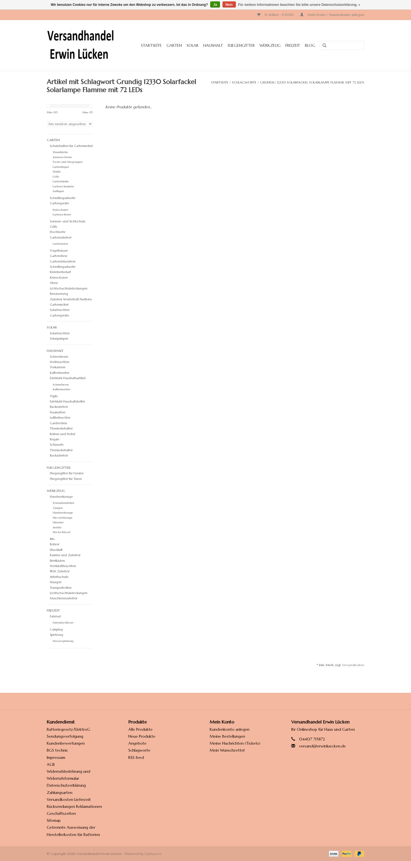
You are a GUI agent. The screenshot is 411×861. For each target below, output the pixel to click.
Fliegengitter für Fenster (67, 473)
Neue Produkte (141, 736)
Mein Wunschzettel (227, 750)
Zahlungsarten (59, 792)
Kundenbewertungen (66, 743)
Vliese (54, 283)
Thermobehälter (61, 428)
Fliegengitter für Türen (66, 479)
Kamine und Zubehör (65, 555)
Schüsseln (56, 445)
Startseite (151, 45)
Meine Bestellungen (227, 736)
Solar (193, 45)
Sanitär (57, 527)
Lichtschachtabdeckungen (68, 288)
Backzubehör (59, 407)
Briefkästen (57, 561)
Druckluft (56, 550)
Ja (215, 5)
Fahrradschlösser (63, 622)
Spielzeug (56, 635)
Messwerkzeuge (62, 517)
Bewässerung (59, 294)
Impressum (56, 757)
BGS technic (57, 750)
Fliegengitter (241, 45)
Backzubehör (59, 455)
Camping (56, 629)
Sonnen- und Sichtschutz (67, 221)
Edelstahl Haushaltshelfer (67, 401)
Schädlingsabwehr (62, 198)
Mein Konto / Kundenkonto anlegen (332, 15)
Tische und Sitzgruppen (68, 162)
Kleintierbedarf (60, 272)
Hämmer (58, 522)
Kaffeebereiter (59, 373)
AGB (51, 764)
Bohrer (54, 544)
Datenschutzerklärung (66, 785)
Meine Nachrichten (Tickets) (235, 743)
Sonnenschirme (62, 157)
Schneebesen (59, 357)
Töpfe (54, 396)
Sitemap (54, 820)
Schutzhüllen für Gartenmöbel (71, 146)
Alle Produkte (140, 729)
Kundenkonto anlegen (229, 729)
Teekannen (57, 367)
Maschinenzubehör (63, 598)
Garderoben (58, 423)
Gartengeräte (59, 203)
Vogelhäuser (59, 250)
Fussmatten (57, 412)
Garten (174, 45)
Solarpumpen (59, 338)
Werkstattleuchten (63, 566)
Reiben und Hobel (62, 434)
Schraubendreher (63, 503)
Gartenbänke (61, 181)
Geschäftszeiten (61, 813)
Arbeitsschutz (59, 577)
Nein (229, 5)
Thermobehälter (61, 450)
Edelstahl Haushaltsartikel (67, 378)
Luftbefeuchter (60, 418)
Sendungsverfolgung (65, 736)
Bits (52, 539)
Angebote (137, 743)
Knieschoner (60, 210)
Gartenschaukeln (63, 186)
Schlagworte (244, 82)
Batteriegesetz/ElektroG (68, 729)
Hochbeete (57, 232)
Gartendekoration (62, 261)
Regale (54, 439)
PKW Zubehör (60, 571)
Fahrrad (55, 616)
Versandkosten (353, 665)
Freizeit (292, 45)
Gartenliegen (61, 167)
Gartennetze (60, 244)
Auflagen (58, 191)
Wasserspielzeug (63, 641)
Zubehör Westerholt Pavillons (71, 299)
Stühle (57, 171)
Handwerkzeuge (61, 497)
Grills (56, 176)
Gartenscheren (62, 214)
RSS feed (136, 757)
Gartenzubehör (61, 237)
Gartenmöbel (59, 304)
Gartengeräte (59, 315)
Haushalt (213, 45)
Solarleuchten (60, 310)
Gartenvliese (58, 256)
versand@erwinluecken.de (322, 746)
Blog (310, 45)
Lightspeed (153, 854)
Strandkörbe (60, 152)
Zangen (58, 508)
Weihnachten (59, 362)
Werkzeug (270, 45)
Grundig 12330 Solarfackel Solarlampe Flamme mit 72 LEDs (312, 82)
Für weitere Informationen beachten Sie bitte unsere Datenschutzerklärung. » (299, 5)
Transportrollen (61, 588)
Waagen (56, 582)
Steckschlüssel (61, 532)
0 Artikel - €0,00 (276, 15)
